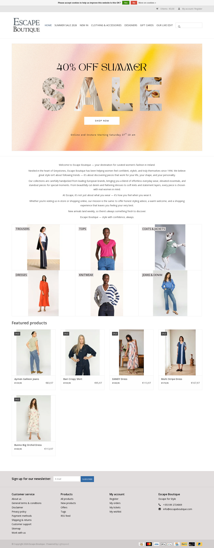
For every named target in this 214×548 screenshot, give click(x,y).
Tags (63, 511)
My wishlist (115, 511)
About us (16, 498)
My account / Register (190, 8)
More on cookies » (147, 3)
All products (67, 498)
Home (48, 25)
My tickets (115, 506)
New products (68, 502)
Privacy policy (19, 511)
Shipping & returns (22, 519)
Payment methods (22, 515)
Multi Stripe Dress (171, 379)
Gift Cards (147, 25)
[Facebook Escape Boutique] (187, 479)
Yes (126, 3)
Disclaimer (17, 506)
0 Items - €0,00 (165, 8)
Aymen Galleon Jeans (26, 379)
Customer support (21, 523)
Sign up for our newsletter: (31, 479)
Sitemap (16, 528)
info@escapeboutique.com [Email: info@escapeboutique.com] (177, 508)
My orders (115, 502)
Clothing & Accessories (106, 25)
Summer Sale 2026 (66, 25)
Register (114, 498)
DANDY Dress (119, 379)
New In (84, 25)
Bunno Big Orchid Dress (28, 445)
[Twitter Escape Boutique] (193, 479)
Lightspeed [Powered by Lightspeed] (63, 543)
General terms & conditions (26, 502)
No (134, 3)
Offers (64, 506)
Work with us (19, 532)
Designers (130, 25)
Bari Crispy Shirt (72, 379)
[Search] (189, 25)
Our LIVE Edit (164, 25)
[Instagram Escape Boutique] (199, 479)
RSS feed (65, 515)
